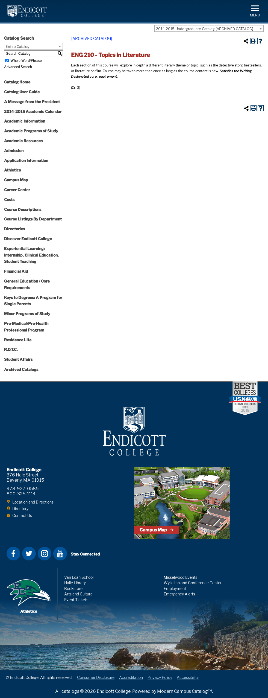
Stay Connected (85, 554)
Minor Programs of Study (27, 313)
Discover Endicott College (28, 238)
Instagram (44, 553)
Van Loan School (78, 577)
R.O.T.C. (11, 349)
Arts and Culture (78, 594)
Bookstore (73, 588)
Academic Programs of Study (31, 131)
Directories (14, 228)
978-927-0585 (23, 488)
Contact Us (22, 515)
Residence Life (17, 340)
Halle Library (75, 582)
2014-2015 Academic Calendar (33, 111)
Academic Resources (23, 140)
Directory (20, 508)
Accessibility (188, 677)
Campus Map (16, 180)
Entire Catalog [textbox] (18, 46)
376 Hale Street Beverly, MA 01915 (25, 477)
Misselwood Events (180, 577)
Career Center (17, 189)
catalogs (70, 691)
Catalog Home (17, 82)
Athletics (12, 170)
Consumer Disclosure (95, 677)
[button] (255, 10)
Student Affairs (18, 359)
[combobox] (209, 28)
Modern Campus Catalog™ (184, 691)
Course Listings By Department (33, 219)
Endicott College (27, 11)
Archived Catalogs (21, 369)
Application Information (26, 160)
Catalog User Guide (22, 91)
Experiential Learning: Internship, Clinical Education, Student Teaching (31, 255)
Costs (9, 199)
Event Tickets (76, 599)
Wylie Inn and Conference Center (193, 582)
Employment (175, 588)
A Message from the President (32, 101)
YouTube (60, 553)
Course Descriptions (22, 209)
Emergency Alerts (179, 594)
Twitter (29, 553)
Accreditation (131, 677)
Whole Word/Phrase (26, 61)
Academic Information (24, 121)
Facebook (13, 553)
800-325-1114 (21, 493)
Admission (13, 150)
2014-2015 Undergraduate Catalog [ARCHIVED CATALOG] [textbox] (204, 29)
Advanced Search (18, 67)
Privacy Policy (160, 677)
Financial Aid (16, 271)
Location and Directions (33, 502)
